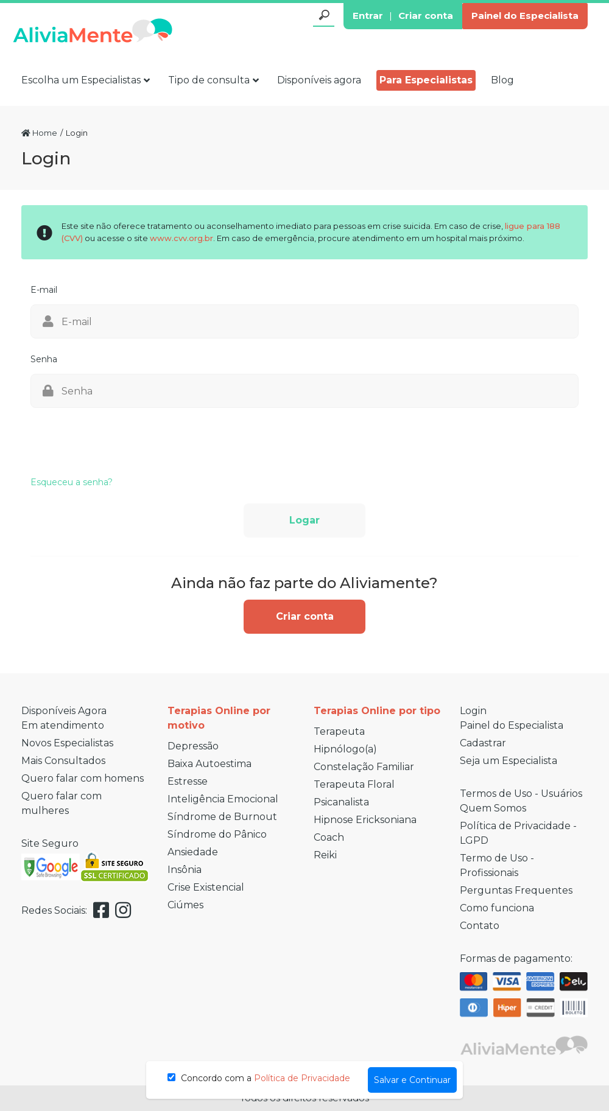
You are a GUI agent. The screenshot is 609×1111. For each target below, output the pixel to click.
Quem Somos (493, 808)
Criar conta (425, 15)
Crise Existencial (205, 887)
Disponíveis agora (319, 80)
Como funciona (497, 908)
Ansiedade (192, 852)
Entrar (368, 15)
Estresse (187, 781)
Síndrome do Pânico (217, 834)
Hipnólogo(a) (345, 749)
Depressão (193, 746)
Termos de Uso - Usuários (521, 793)
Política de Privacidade (302, 1078)
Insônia (184, 869)
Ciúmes (185, 905)
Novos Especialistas (67, 743)
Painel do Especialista (525, 15)
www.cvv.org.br (181, 238)
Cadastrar (483, 743)
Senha (43, 359)
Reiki (325, 855)
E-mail (43, 289)
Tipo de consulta (213, 80)
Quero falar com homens (82, 778)
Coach (329, 837)
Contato (479, 925)
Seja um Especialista (508, 760)
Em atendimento (62, 725)
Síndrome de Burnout (222, 816)
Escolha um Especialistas (85, 80)
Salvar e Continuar (412, 1079)
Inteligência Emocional (222, 799)
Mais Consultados (63, 760)
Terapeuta (339, 731)
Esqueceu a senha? (71, 482)
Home (39, 133)
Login (473, 711)
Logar (304, 520)
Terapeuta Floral (354, 784)
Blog (502, 80)
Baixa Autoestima (209, 763)
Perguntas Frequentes (516, 890)
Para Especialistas (426, 80)
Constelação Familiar (364, 767)
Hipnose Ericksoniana (365, 819)
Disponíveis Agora (64, 711)
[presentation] (123, 437)
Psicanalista (341, 802)
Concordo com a (258, 1078)
